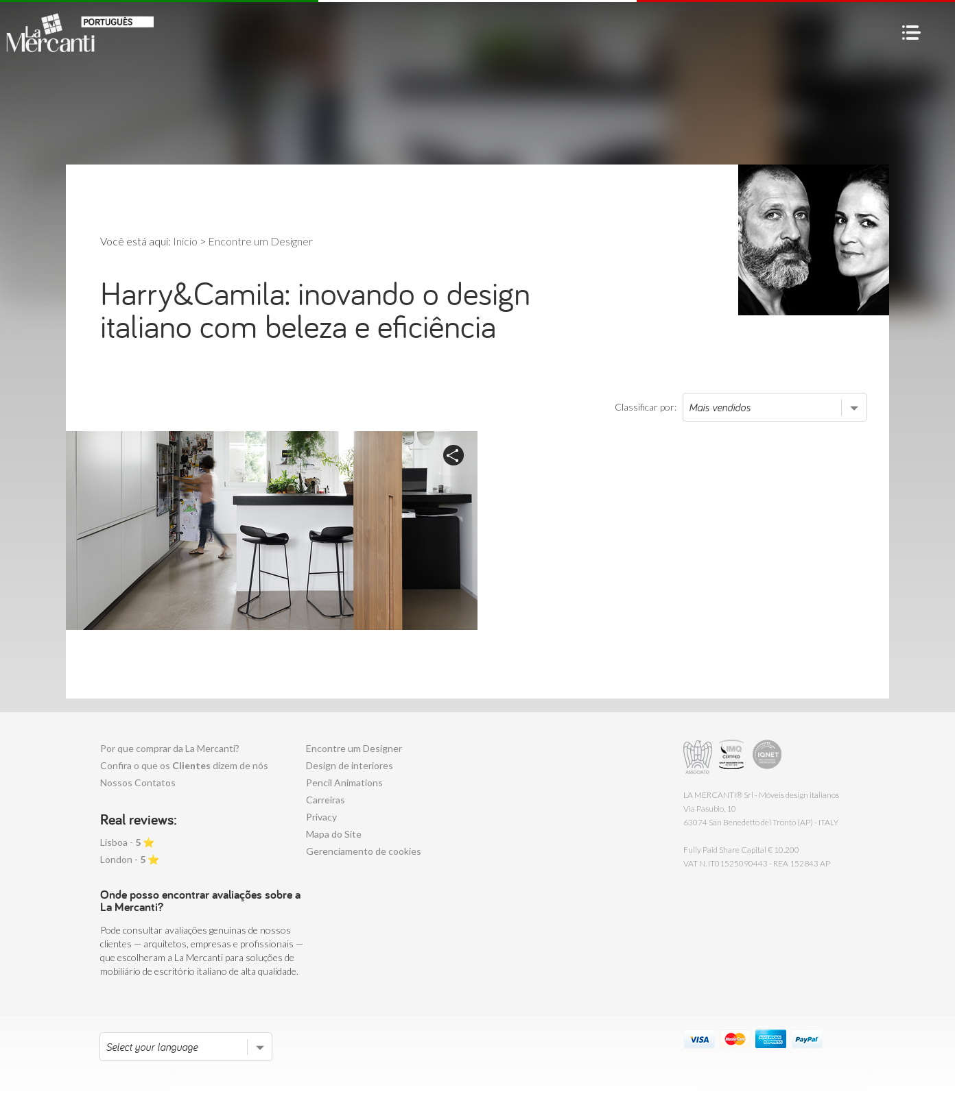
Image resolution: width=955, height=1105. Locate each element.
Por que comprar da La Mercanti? (169, 748)
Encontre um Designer (354, 748)
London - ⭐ (129, 859)
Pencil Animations (344, 782)
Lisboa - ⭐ (127, 842)
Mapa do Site (334, 834)
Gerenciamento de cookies (363, 851)
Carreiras (325, 799)
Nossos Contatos (138, 782)
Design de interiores (349, 765)
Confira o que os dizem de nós (184, 765)
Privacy (321, 817)
